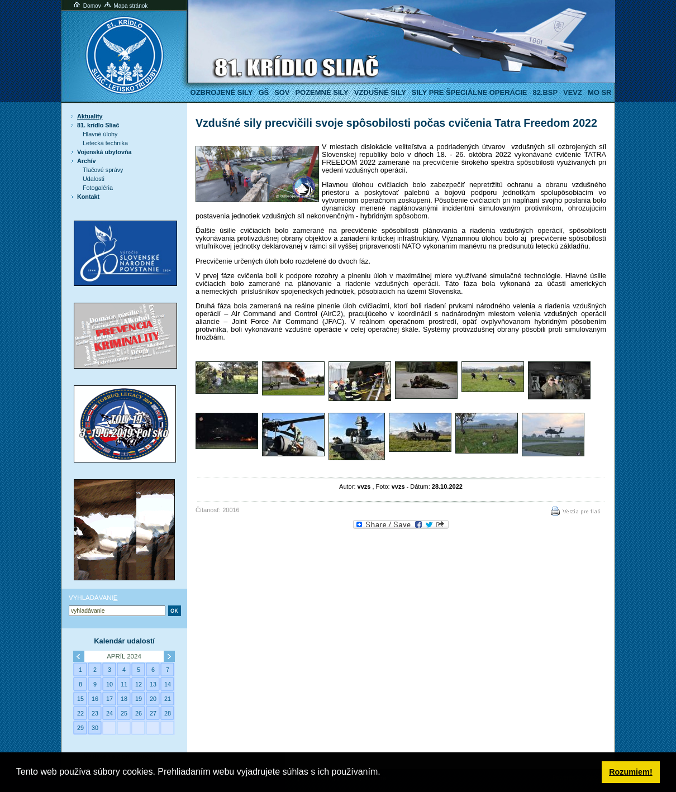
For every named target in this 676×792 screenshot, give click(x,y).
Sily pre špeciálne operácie (469, 92)
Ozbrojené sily (222, 92)
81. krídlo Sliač (98, 125)
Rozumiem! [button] (631, 771)
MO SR (599, 92)
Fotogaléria (98, 187)
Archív (86, 161)
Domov (86, 6)
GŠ (263, 92)
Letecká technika (105, 143)
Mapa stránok (125, 6)
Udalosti (93, 178)
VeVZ (572, 92)
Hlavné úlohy (100, 134)
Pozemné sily (321, 92)
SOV (281, 92)
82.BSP (545, 92)
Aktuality (90, 116)
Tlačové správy (103, 169)
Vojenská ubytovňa (104, 152)
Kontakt (88, 196)
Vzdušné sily (380, 92)
